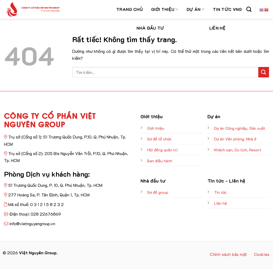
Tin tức (220, 192)
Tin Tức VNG (227, 9)
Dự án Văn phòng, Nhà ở (235, 138)
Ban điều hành (159, 160)
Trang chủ (129, 9)
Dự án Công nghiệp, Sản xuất (239, 128)
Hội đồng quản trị (162, 149)
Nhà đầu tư (150, 28)
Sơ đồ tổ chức (159, 138)
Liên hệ (217, 28)
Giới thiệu (164, 9)
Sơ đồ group (157, 192)
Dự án (195, 9)
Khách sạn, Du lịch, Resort (237, 149)
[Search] (248, 9)
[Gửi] (263, 72)
